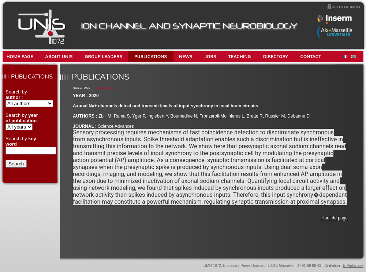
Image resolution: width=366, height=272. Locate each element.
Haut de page (334, 218)
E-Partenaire (353, 266)
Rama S (122, 116)
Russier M (275, 116)
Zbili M (104, 116)
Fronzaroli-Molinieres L (221, 116)
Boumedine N (184, 116)
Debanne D (298, 116)
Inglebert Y (157, 116)
